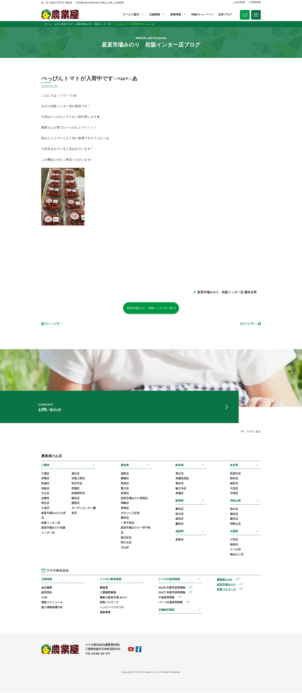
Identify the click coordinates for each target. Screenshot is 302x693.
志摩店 (45, 498)
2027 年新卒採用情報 (171, 592)
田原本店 (235, 474)
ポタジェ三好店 (130, 513)
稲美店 (234, 544)
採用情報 (256, 2)
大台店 (45, 493)
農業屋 (104, 587)
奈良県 (234, 465)
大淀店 (234, 488)
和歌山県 (235, 501)
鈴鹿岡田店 (78, 493)
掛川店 (179, 514)
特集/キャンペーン (202, 14)
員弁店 (75, 474)
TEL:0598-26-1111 (97, 654)
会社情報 (240, 2)
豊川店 (125, 488)
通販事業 (105, 612)
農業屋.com (224, 580)
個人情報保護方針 (52, 607)
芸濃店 (75, 488)
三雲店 (45, 474)
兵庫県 (234, 531)
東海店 (125, 508)
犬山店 (125, 547)
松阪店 (45, 488)
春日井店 (126, 537)
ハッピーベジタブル (112, 607)
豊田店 (125, 518)
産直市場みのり (226, 585)
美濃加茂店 (182, 478)
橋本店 (234, 519)
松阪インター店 (50, 523)
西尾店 (125, 493)
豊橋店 (125, 478)
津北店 (45, 503)
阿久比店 (126, 542)
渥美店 (125, 474)
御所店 (234, 483)
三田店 (234, 540)
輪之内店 (180, 488)
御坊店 (234, 514)
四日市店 (76, 483)
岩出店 (234, 509)
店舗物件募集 (166, 610)
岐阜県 (179, 465)
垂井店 (179, 483)
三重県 (45, 465)
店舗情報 (154, 14)
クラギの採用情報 (169, 579)
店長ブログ (225, 14)
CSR (44, 597)
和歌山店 (235, 524)
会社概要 (46, 587)
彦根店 (179, 540)
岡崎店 (125, 503)
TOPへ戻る (254, 432)
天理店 (234, 493)
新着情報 (175, 14)
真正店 (179, 474)
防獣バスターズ (109, 602)
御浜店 (75, 498)
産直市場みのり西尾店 (134, 498)
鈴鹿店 (45, 483)
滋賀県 (179, 531)
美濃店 (179, 493)
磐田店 (179, 509)
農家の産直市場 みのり (114, 597)
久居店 (45, 508)
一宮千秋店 (127, 523)
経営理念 (46, 592)
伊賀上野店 (78, 478)
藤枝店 (179, 524)
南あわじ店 (236, 554)
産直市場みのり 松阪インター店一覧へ (151, 308)
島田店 (179, 519)
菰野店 (75, 503)
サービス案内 (131, 14)
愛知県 (125, 465)
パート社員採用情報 (170, 602)
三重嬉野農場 (108, 592)
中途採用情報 (166, 597)
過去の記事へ (247, 324)
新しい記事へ (54, 324)
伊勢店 (45, 478)
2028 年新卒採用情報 (171, 587)
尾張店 (125, 483)
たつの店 (235, 549)
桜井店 (234, 478)
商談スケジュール (52, 602)
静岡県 (179, 501)
